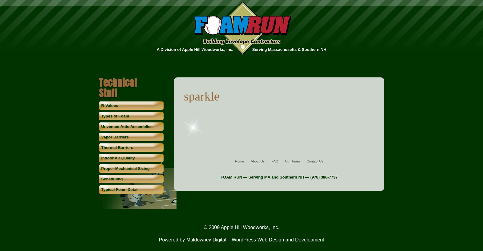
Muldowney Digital (206, 239)
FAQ (235, 65)
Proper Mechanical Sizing (125, 168)
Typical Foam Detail (120, 189)
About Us (193, 65)
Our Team (277, 65)
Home (149, 65)
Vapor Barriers (115, 137)
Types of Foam (115, 116)
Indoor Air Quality (118, 158)
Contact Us (327, 65)
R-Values (109, 105)
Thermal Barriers (117, 147)
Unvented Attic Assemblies (127, 126)
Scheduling (112, 179)
